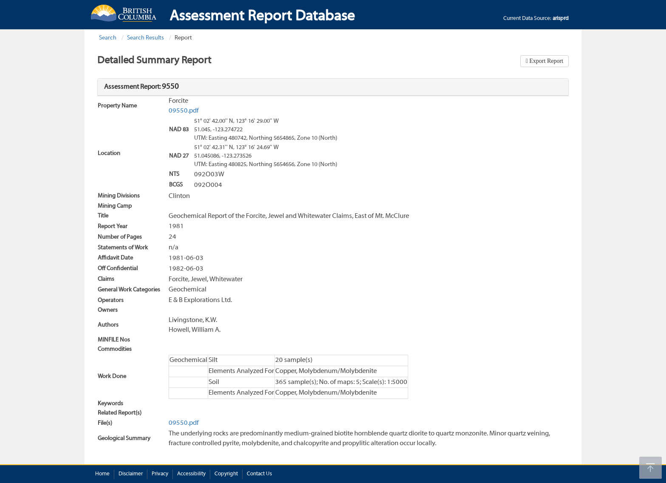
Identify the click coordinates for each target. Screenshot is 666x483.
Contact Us (259, 474)
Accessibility (191, 474)
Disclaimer (131, 474)
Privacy (160, 474)
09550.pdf (184, 110)
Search (107, 38)
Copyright (226, 474)
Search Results (145, 38)
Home (102, 474)
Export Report (545, 61)
